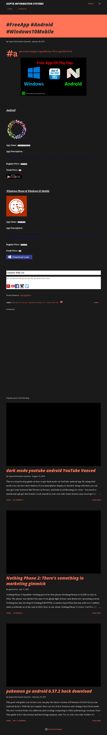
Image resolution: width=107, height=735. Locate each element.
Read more (97, 500)
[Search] (90, 3)
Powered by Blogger (53, 729)
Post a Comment (19, 721)
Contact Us (21, 9)
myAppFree (25, 295)
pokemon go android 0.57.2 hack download (49, 691)
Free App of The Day (19, 303)
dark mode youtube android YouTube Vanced (50, 470)
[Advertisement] (53, 379)
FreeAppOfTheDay (35, 303)
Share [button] (96, 303)
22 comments (18, 500)
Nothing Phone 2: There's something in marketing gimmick (45, 580)
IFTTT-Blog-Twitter (50, 303)
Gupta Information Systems (25, 3)
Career (8, 9)
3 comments (18, 613)
